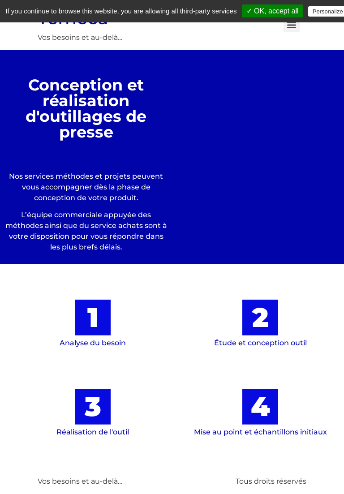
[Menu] (292, 25)
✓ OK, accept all (272, 11)
